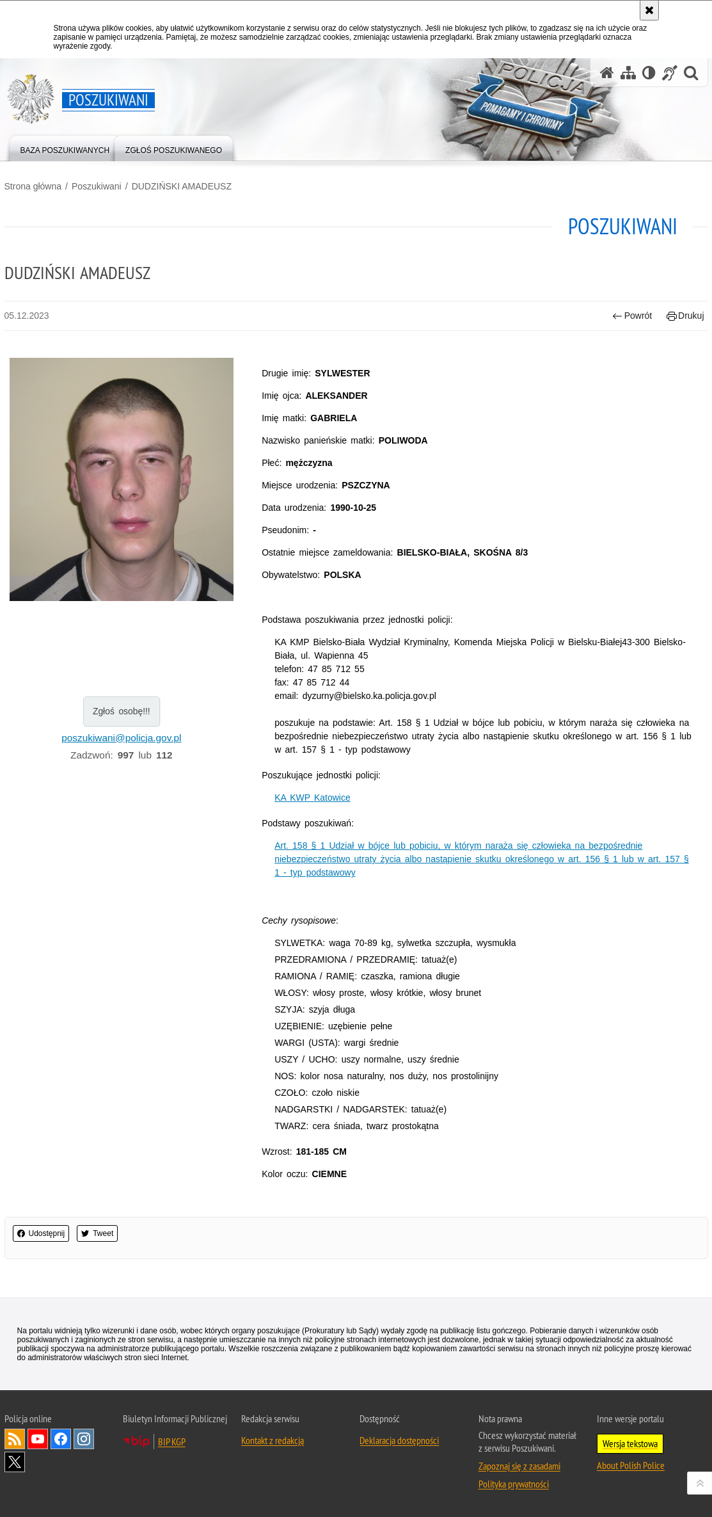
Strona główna (33, 186)
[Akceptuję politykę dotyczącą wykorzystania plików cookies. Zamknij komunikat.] (649, 10)
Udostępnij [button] (41, 1233)
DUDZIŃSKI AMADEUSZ (182, 186)
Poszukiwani (97, 186)
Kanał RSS (14, 1439)
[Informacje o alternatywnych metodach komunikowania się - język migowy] (669, 73)
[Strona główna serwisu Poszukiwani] (607, 73)
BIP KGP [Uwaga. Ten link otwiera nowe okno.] (172, 1441)
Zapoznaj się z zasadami (519, 1465)
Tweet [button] (97, 1233)
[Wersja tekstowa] (649, 73)
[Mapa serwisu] (628, 73)
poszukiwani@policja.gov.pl (121, 737)
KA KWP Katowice (312, 797)
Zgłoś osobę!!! (121, 711)
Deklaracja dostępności (399, 1440)
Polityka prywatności (514, 1483)
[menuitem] (65, 147)
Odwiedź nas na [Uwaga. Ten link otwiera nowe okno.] (38, 1439)
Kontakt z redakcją (272, 1440)
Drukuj (685, 315)
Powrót (632, 315)
